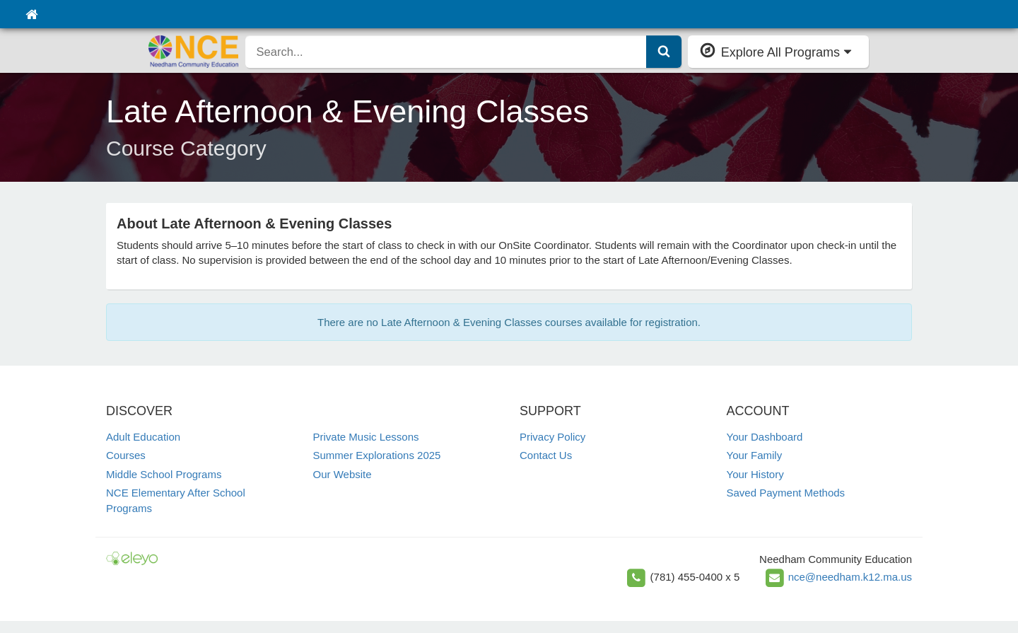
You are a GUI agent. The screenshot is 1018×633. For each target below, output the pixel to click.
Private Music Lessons (366, 437)
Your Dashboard (765, 437)
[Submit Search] (663, 51)
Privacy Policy (552, 437)
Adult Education (143, 437)
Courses (126, 455)
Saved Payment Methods (786, 493)
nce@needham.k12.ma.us (850, 576)
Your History (755, 474)
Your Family (755, 455)
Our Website (342, 474)
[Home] (31, 14)
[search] (446, 51)
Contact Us (546, 455)
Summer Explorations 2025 (377, 455)
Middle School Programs (163, 474)
